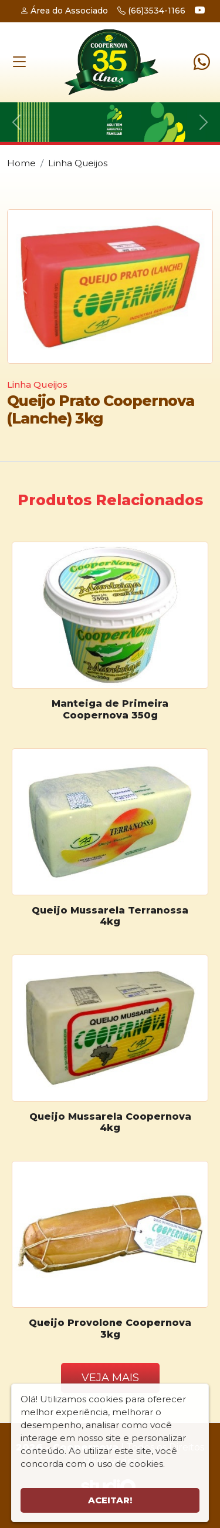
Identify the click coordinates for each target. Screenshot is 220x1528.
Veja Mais (110, 1377)
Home (21, 163)
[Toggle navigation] (19, 62)
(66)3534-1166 (151, 10)
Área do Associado (64, 10)
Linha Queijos (77, 163)
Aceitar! (110, 1500)
